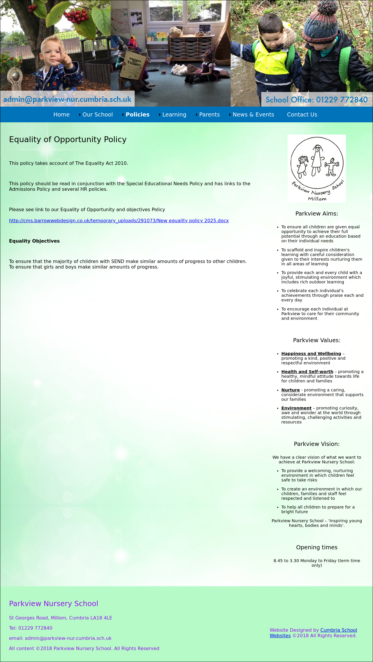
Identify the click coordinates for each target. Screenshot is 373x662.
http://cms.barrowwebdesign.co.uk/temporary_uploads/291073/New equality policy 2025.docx (119, 220)
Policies (137, 114)
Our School (97, 114)
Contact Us (302, 114)
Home (61, 114)
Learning (174, 114)
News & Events (253, 114)
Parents (209, 114)
